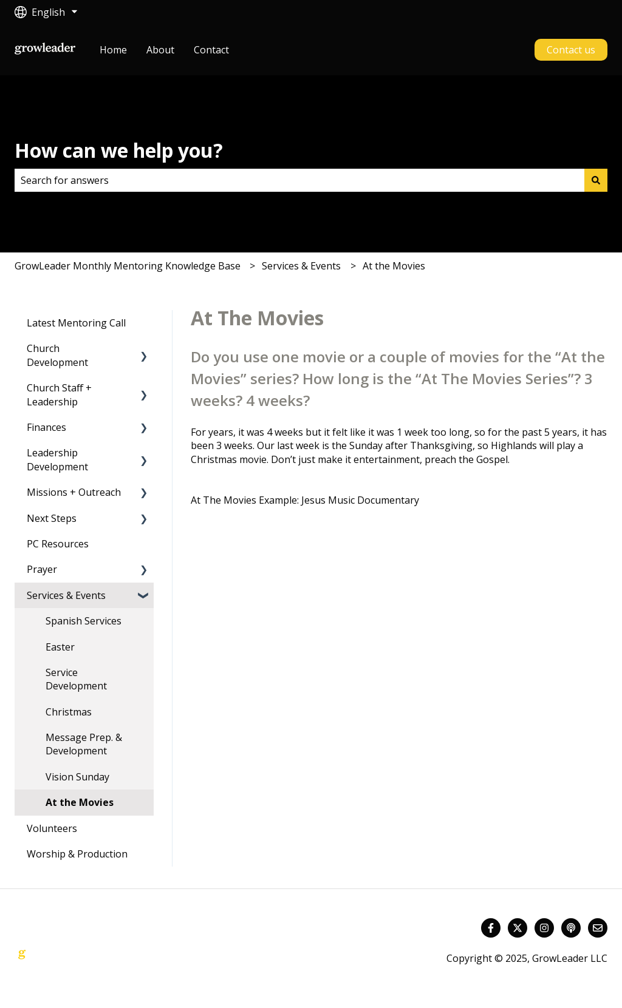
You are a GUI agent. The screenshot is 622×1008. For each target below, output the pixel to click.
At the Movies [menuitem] (80, 802)
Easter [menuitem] (60, 647)
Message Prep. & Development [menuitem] (84, 744)
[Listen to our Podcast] (571, 928)
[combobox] (299, 180)
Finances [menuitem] (46, 427)
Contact (211, 49)
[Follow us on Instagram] (544, 928)
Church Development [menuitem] (57, 355)
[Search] (595, 180)
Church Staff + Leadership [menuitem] (59, 394)
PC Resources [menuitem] (58, 543)
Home (113, 49)
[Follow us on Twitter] (517, 928)
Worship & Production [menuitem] (77, 854)
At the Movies (394, 265)
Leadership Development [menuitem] (57, 459)
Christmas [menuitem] (69, 712)
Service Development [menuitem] (76, 679)
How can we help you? (119, 150)
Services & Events (301, 265)
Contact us (571, 49)
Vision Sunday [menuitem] (77, 776)
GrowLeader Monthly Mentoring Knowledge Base (128, 265)
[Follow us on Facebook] (491, 928)
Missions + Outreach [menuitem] (74, 492)
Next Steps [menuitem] (52, 518)
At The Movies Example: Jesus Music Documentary (306, 500)
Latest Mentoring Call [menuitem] (76, 323)
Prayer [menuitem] (42, 569)
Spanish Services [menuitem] (83, 620)
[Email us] (597, 928)
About (160, 49)
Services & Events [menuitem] (66, 595)
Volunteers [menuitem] (52, 828)
